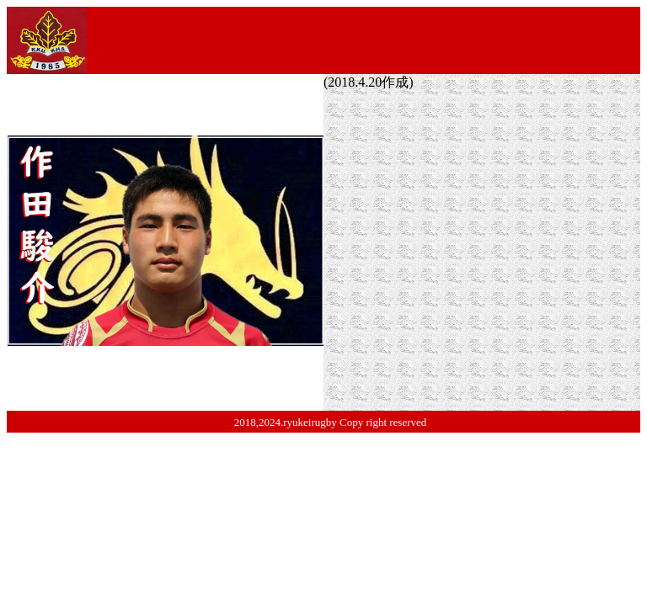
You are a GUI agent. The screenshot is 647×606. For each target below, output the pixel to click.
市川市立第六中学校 (524, 173)
